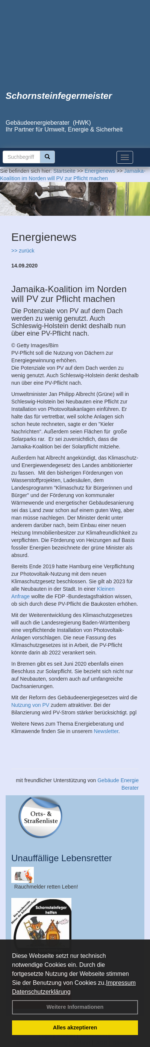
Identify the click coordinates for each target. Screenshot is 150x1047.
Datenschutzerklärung (41, 992)
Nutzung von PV (30, 705)
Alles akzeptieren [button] (75, 1028)
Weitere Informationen (75, 1007)
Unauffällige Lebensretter (61, 858)
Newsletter (106, 731)
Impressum (121, 983)
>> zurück (22, 251)
